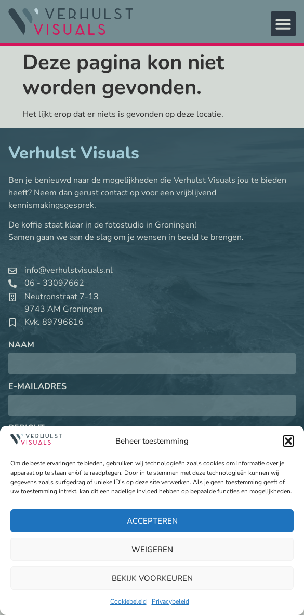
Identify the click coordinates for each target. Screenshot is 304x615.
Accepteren (152, 521)
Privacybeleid (170, 601)
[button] (288, 441)
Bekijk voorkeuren (152, 578)
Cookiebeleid (128, 601)
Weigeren (152, 549)
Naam (21, 346)
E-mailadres (37, 387)
